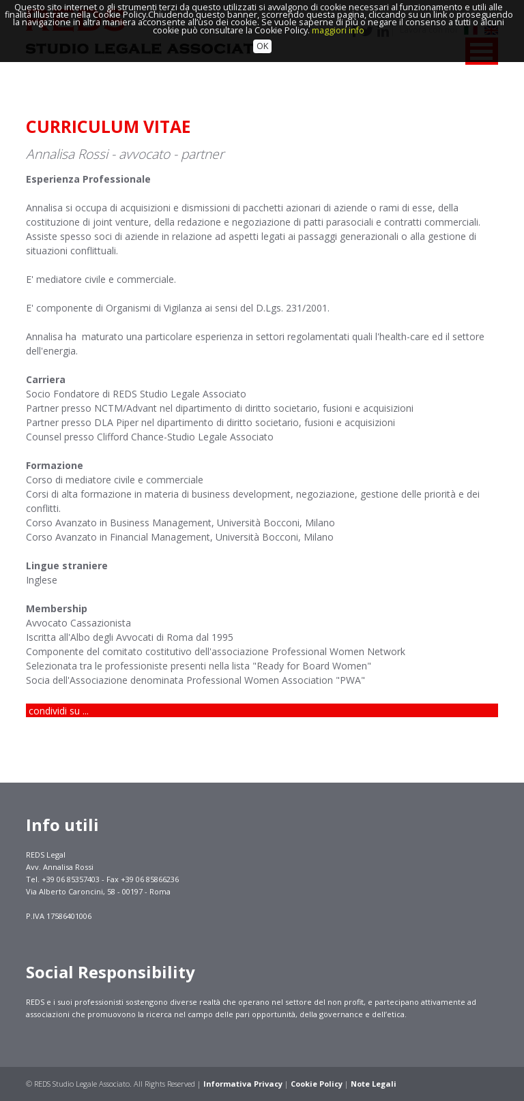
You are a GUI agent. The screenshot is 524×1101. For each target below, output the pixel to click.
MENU (481, 51)
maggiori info (338, 11)
